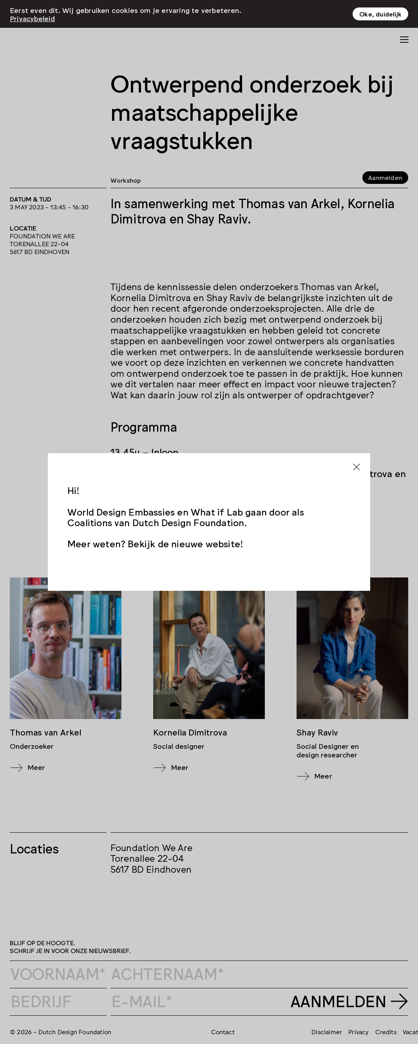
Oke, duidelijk (380, 14)
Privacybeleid (32, 17)
